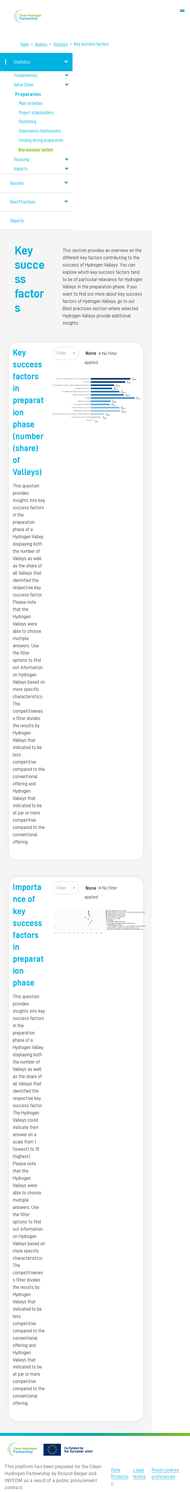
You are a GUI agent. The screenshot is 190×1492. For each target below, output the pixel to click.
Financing (41, 159)
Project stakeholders (36, 112)
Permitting (27, 121)
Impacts (41, 168)
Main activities (31, 103)
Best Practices (39, 201)
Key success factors (36, 149)
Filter (61, 353)
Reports (17, 220)
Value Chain (41, 84)
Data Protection (120, 1476)
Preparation (41, 94)
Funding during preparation (41, 140)
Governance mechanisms (40, 131)
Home (25, 44)
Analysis (41, 44)
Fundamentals (41, 75)
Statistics (61, 44)
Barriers (39, 183)
